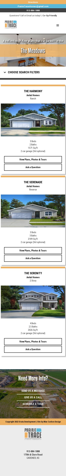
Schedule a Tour (33, 404)
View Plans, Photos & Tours (33, 159)
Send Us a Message (33, 390)
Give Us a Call (33, 397)
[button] (58, 25)
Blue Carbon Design (52, 422)
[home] (8, 25)
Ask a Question (33, 167)
